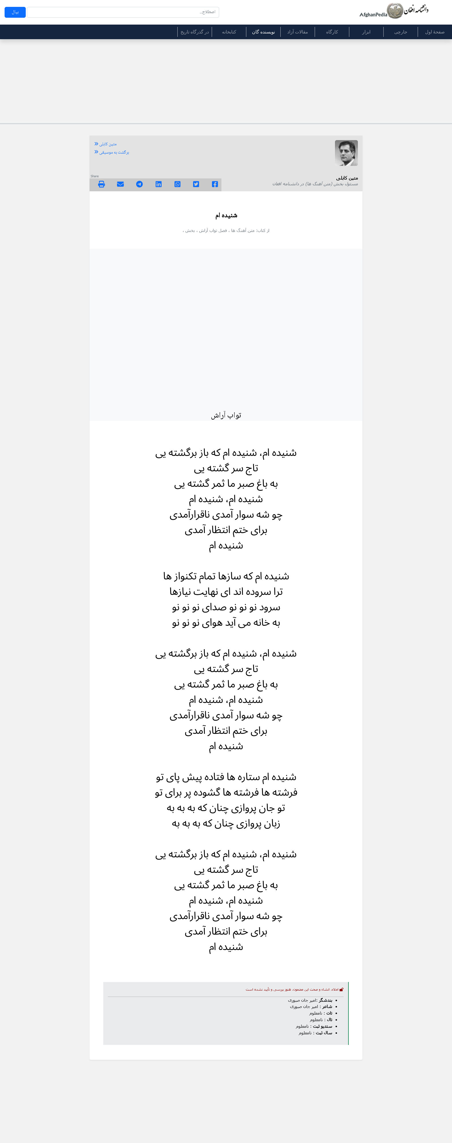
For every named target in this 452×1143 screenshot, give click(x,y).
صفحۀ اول (435, 31)
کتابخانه (229, 31)
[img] (101, 184)
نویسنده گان (263, 31)
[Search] (123, 12)
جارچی (400, 31)
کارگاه (332, 31)
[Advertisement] (226, 80)
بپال (15, 12)
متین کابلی (105, 144)
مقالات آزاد (297, 31)
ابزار (366, 31)
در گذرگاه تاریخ (195, 31)
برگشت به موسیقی (111, 152)
